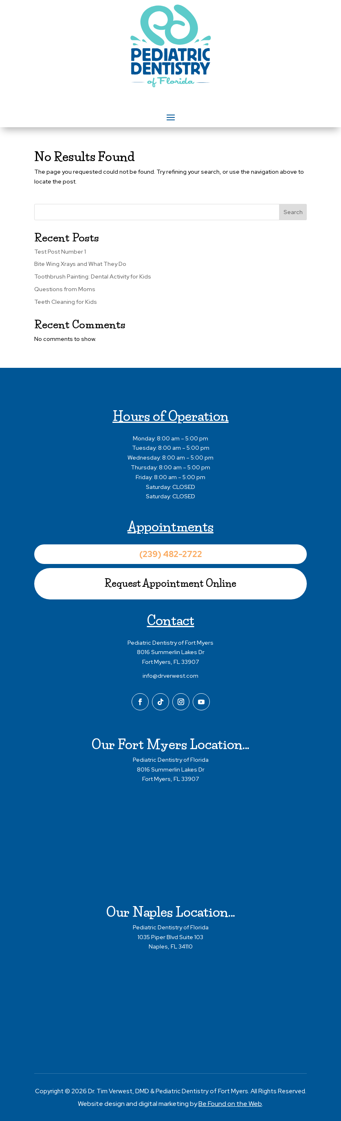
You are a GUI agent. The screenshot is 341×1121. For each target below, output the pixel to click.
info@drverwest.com (170, 675)
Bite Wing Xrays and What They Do (80, 264)
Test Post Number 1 (60, 251)
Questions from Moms (64, 289)
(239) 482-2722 (170, 554)
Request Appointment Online (170, 583)
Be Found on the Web (230, 1103)
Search (293, 212)
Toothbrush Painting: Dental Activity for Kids (92, 276)
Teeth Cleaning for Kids (65, 301)
